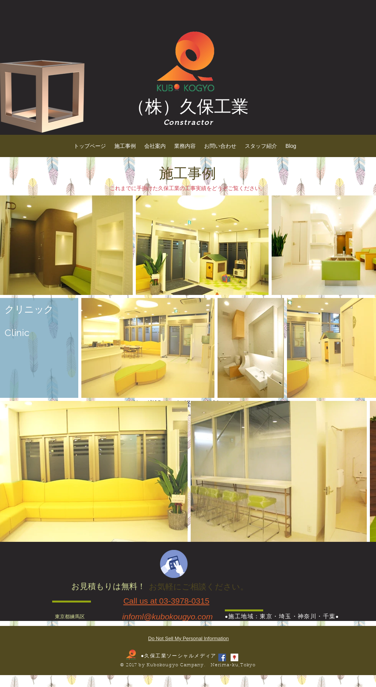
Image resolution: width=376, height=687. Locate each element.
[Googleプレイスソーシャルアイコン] (234, 657)
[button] (125, 146)
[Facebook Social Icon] (222, 657)
